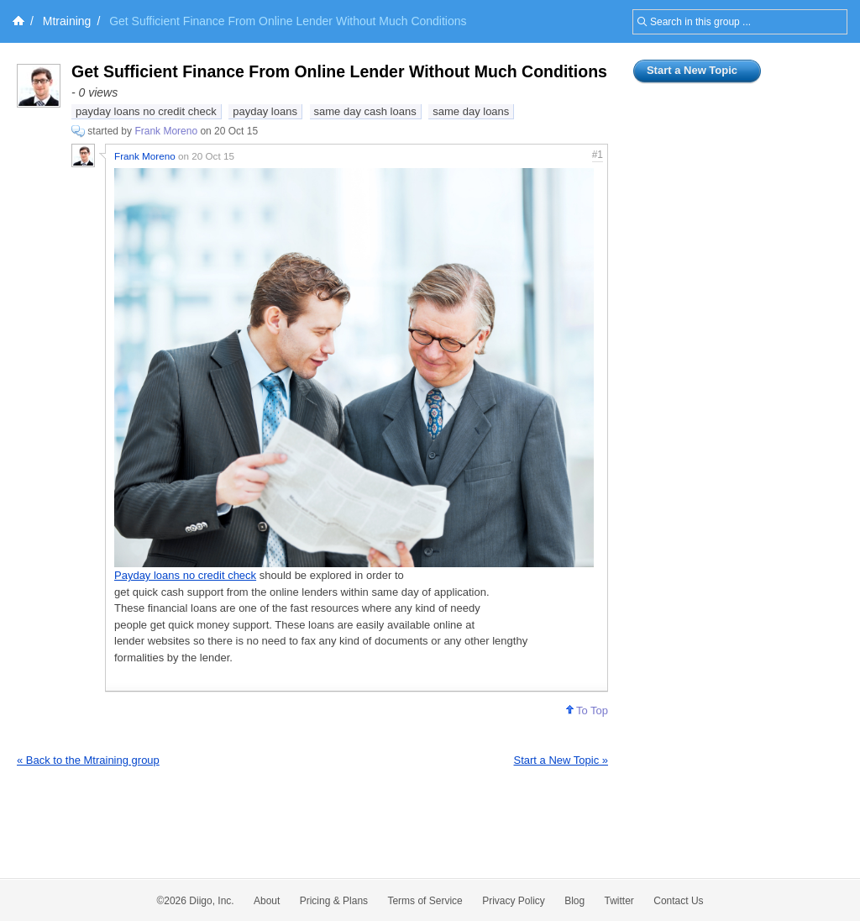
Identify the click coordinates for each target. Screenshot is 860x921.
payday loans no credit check (146, 111)
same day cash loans (365, 111)
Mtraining (67, 21)
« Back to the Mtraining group (88, 760)
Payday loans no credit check (185, 575)
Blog (574, 901)
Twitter (619, 901)
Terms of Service (424, 901)
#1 (597, 155)
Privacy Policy (513, 901)
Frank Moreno (165, 131)
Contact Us (678, 901)
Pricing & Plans (334, 901)
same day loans (471, 111)
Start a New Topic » (561, 760)
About (267, 901)
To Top (587, 710)
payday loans (265, 111)
